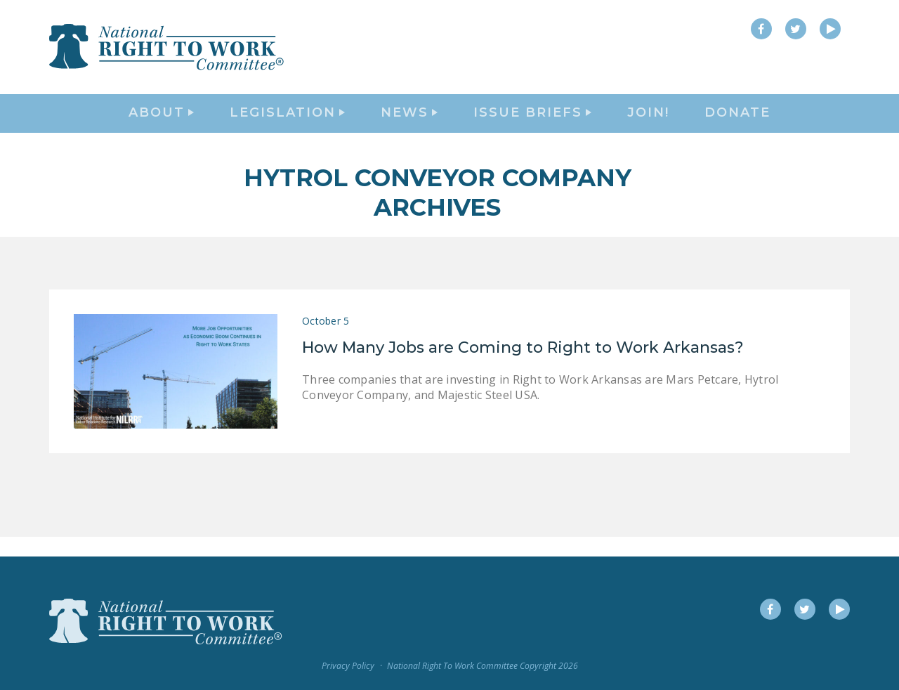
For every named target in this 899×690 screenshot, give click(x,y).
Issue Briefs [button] (532, 123)
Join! (648, 123)
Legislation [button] (287, 123)
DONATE (737, 123)
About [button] (161, 123)
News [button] (409, 123)
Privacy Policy (348, 666)
